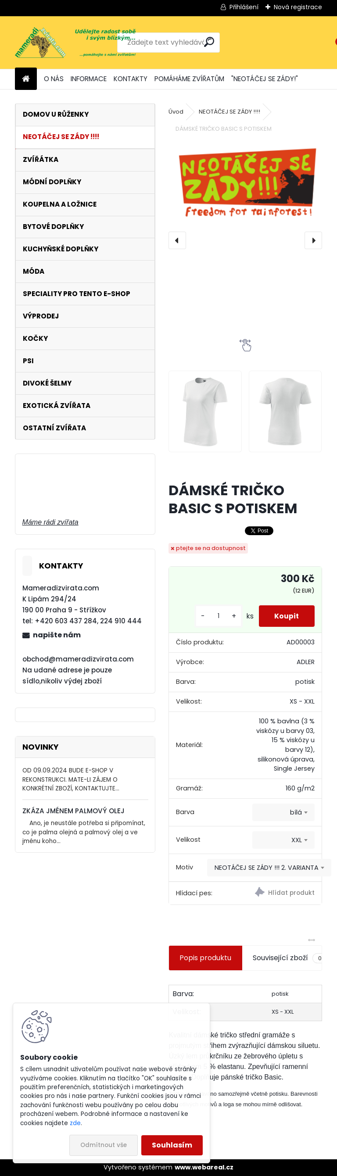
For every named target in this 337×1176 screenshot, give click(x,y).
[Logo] (75, 42)
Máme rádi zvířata (50, 522)
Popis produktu (205, 958)
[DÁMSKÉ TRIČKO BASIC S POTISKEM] (245, 181)
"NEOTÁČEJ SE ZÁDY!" (264, 78)
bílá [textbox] (296, 812)
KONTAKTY (130, 78)
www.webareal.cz (204, 1167)
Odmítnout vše (103, 1145)
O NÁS (54, 78)
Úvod (175, 111)
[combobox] (283, 812)
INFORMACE (89, 78)
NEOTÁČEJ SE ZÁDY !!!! (229, 111)
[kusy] (214, 616)
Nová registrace (298, 7)
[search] (209, 42)
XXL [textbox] (296, 840)
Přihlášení (243, 7)
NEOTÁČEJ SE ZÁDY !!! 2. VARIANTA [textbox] (267, 867)
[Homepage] (26, 79)
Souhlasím (172, 1145)
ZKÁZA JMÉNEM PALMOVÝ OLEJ (73, 810)
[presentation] (177, 240)
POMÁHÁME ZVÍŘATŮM (189, 78)
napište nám (57, 635)
